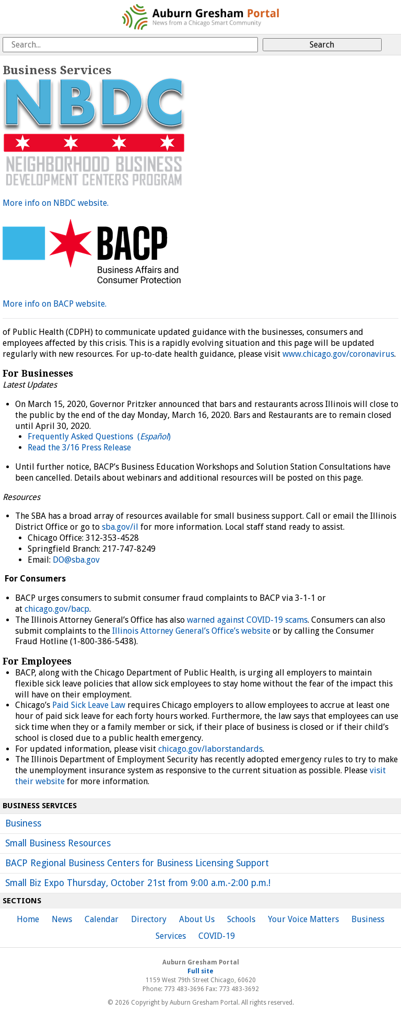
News (62, 919)
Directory (149, 919)
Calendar (102, 919)
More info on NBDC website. (56, 203)
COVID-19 (216, 936)
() (154, 436)
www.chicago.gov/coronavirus (338, 354)
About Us (197, 919)
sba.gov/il (120, 527)
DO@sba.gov (76, 560)
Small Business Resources (58, 843)
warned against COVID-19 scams (247, 620)
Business (23, 823)
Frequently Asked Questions (82, 436)
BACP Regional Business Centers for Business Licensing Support (137, 863)
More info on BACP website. (55, 304)
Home (28, 919)
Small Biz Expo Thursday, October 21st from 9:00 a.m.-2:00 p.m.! (137, 883)
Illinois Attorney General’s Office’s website (191, 631)
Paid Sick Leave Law (88, 705)
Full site (200, 971)
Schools (241, 919)
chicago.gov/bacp (57, 609)
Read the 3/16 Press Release (79, 447)
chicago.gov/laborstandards (210, 749)
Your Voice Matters (303, 919)
